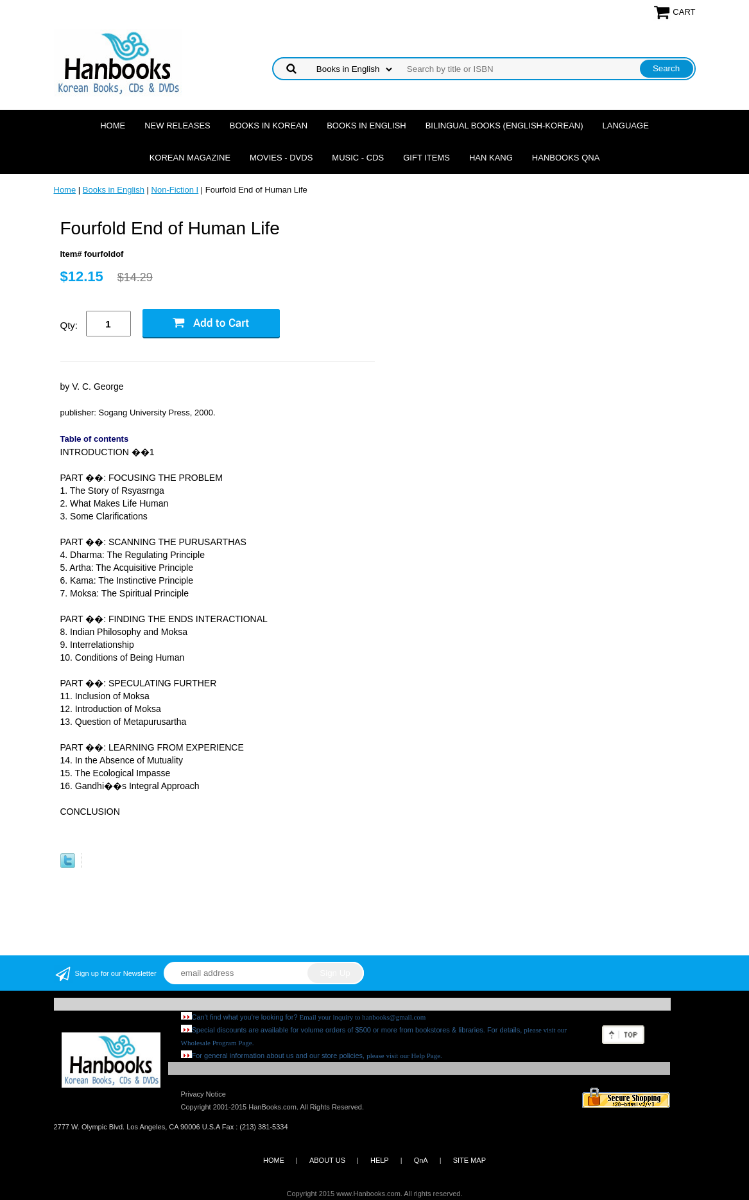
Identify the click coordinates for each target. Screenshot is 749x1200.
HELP (379, 1160)
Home (112, 125)
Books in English (366, 125)
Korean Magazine (190, 157)
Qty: (69, 325)
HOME (273, 1160)
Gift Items (426, 157)
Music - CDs (358, 157)
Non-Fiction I (175, 190)
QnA (421, 1160)
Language (626, 125)
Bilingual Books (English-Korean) (504, 125)
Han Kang (491, 157)
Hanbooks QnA (565, 157)
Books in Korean (268, 125)
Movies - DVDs (281, 157)
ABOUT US (327, 1160)
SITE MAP (469, 1160)
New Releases (177, 125)
